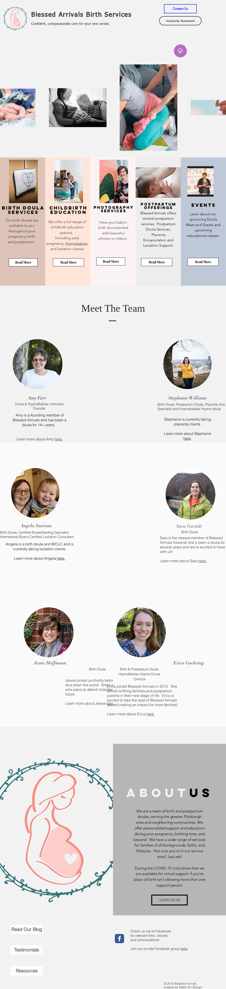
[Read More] (23, 262)
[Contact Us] (180, 8)
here (187, 438)
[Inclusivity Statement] (180, 20)
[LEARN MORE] (169, 900)
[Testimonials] (26, 949)
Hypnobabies (76, 243)
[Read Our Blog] (26, 929)
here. (58, 439)
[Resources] (26, 970)
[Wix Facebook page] (119, 938)
